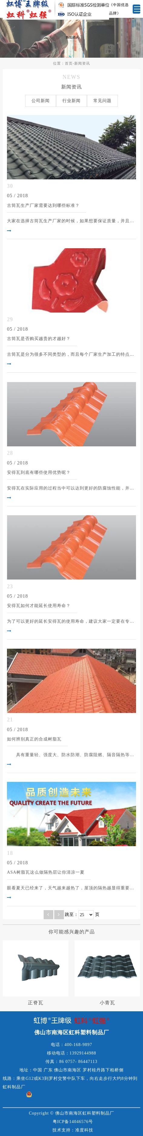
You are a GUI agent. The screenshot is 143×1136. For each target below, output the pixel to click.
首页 (69, 63)
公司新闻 (41, 100)
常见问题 (102, 100)
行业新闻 (71, 100)
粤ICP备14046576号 (73, 1121)
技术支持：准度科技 (72, 1130)
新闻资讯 (82, 63)
